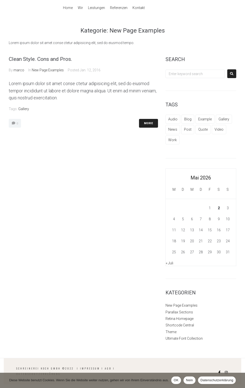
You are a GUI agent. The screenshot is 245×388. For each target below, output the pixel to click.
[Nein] (238, 380)
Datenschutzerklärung (216, 380)
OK (176, 380)
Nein (189, 380)
